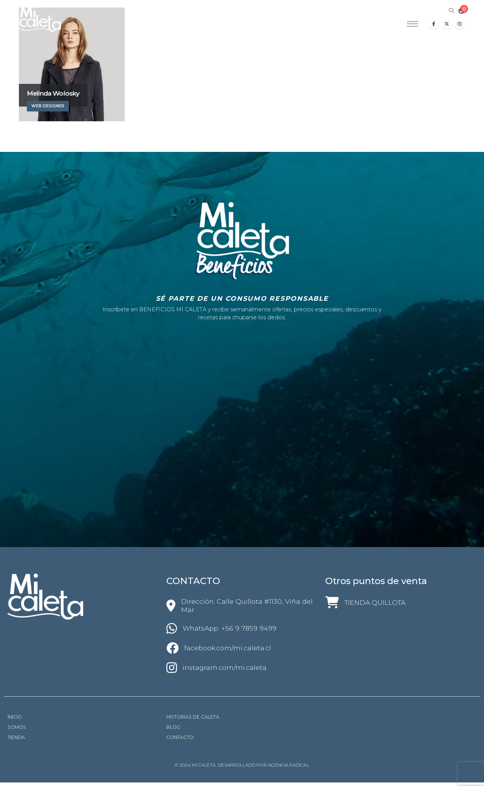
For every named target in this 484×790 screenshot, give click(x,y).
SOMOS (17, 727)
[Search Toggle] (451, 10)
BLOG (173, 727)
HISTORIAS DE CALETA (192, 717)
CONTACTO (180, 737)
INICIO (15, 717)
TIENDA (16, 737)
